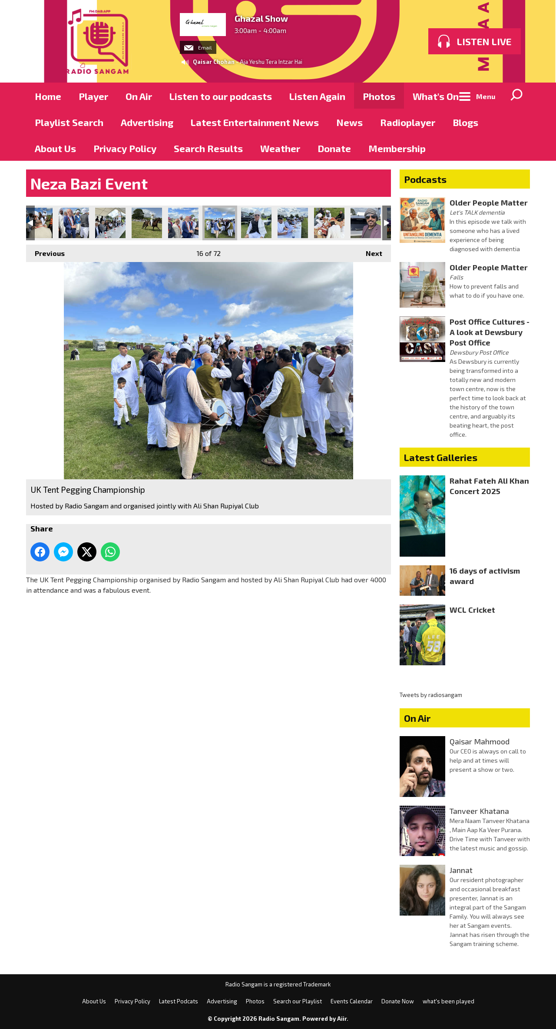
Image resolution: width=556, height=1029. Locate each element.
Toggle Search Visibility (517, 96)
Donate (334, 148)
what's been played (448, 1001)
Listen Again (317, 96)
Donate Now (397, 1001)
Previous (45, 251)
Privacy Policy (124, 148)
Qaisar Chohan (214, 61)
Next (369, 251)
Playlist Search (69, 122)
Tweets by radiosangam (431, 694)
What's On (436, 96)
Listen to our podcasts (220, 96)
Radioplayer (407, 122)
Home (48, 96)
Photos (379, 96)
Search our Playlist (297, 1001)
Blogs (465, 122)
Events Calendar (352, 1001)
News (349, 122)
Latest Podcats (178, 1001)
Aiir (342, 1018)
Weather (280, 148)
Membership (397, 148)
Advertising (147, 122)
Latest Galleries (440, 457)
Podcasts (425, 179)
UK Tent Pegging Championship (37, 223)
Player (93, 96)
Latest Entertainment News (255, 122)
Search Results (208, 148)
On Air (139, 96)
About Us (55, 148)
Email (198, 47)
